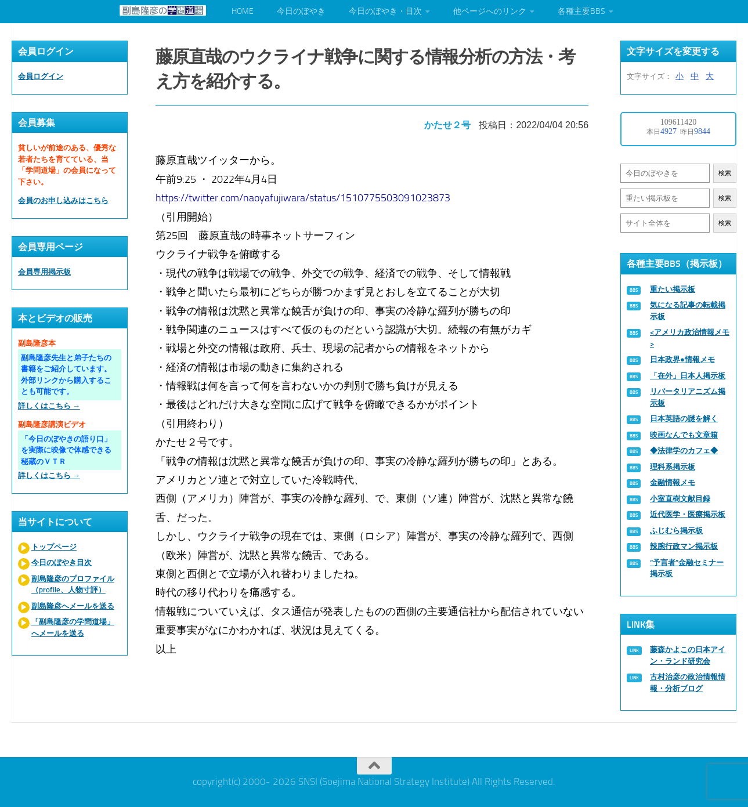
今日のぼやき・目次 (385, 11)
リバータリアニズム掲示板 (687, 397)
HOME (243, 11)
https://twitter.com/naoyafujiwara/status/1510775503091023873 (304, 194)
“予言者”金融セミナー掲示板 (687, 568)
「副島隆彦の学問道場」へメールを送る (72, 627)
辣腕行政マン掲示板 (684, 546)
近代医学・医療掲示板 (687, 514)
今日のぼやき (301, 11)
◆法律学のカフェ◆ (684, 450)
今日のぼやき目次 (61, 562)
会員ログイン (40, 76)
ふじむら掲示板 (676, 530)
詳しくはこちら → (49, 405)
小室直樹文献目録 (680, 498)
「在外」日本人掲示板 (687, 375)
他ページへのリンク (489, 11)
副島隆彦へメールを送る (72, 606)
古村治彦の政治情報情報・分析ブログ (687, 682)
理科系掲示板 (672, 466)
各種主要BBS (581, 11)
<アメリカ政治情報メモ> (689, 338)
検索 (724, 173)
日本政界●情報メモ (682, 359)
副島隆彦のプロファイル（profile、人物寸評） (72, 584)
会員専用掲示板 (44, 271)
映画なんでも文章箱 (684, 434)
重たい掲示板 (672, 289)
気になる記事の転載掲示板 (687, 311)
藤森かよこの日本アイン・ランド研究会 (687, 655)
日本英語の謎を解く (684, 418)
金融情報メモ (672, 482)
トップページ (54, 546)
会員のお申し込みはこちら (63, 200)
